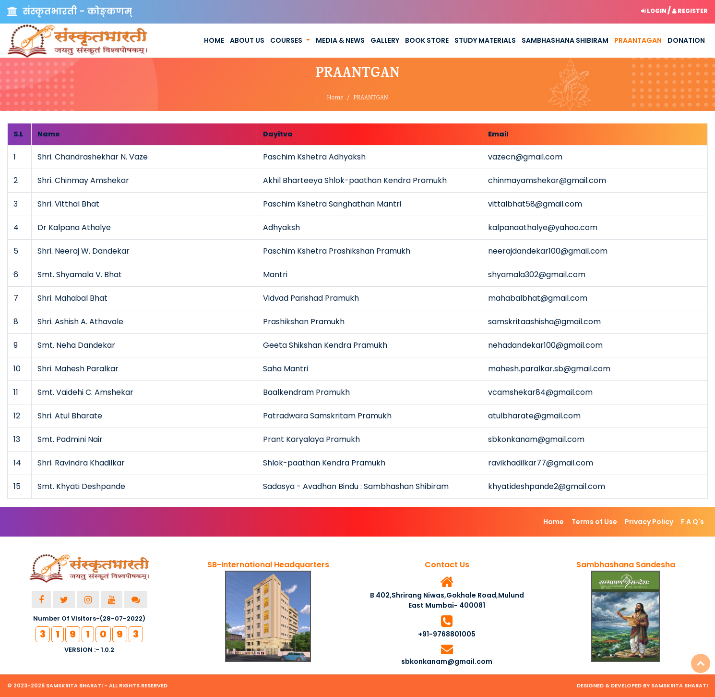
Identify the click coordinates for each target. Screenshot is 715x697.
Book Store (427, 40)
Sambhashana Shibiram (565, 40)
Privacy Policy (649, 521)
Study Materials (485, 40)
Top (700, 663)
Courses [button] (286, 40)
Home (214, 40)
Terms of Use (594, 521)
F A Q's (692, 521)
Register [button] (690, 11)
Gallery (384, 40)
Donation (686, 40)
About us (247, 40)
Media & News (340, 40)
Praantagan (638, 40)
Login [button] (654, 11)
